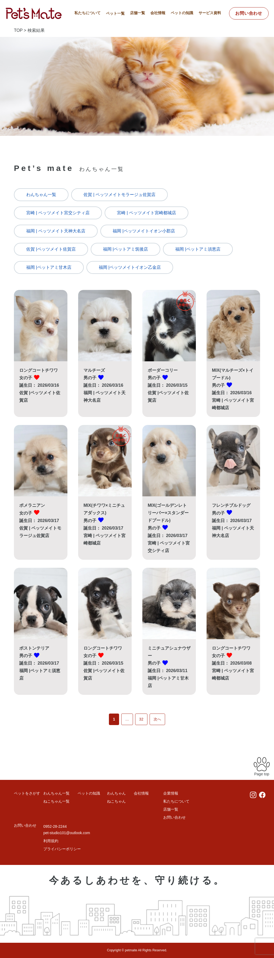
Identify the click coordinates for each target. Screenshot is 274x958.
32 (141, 719)
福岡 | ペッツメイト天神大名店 (55, 231)
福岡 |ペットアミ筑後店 (125, 249)
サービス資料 (210, 13)
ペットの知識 (182, 13)
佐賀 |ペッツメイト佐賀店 (51, 249)
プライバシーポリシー (62, 849)
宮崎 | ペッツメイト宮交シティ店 (58, 212)
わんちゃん (116, 793)
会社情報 (157, 13)
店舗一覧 (137, 13)
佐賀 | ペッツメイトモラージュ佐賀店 (119, 194)
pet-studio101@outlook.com (66, 833)
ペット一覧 (115, 13)
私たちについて (87, 13)
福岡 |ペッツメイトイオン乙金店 (130, 267)
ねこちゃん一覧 (56, 801)
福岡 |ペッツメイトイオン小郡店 (144, 231)
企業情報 (170, 793)
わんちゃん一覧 (41, 194)
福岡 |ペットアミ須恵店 (197, 249)
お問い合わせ (248, 13)
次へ (157, 719)
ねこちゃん (116, 801)
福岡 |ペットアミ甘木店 (48, 267)
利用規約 (50, 841)
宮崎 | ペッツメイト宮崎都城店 (146, 212)
